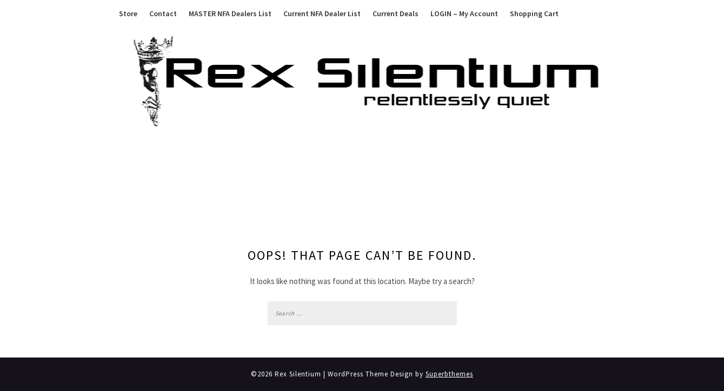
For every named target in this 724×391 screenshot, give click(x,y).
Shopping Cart (534, 13)
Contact (163, 13)
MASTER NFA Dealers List (230, 13)
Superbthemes (449, 374)
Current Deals (396, 13)
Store (128, 13)
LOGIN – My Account (464, 13)
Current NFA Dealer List (322, 13)
